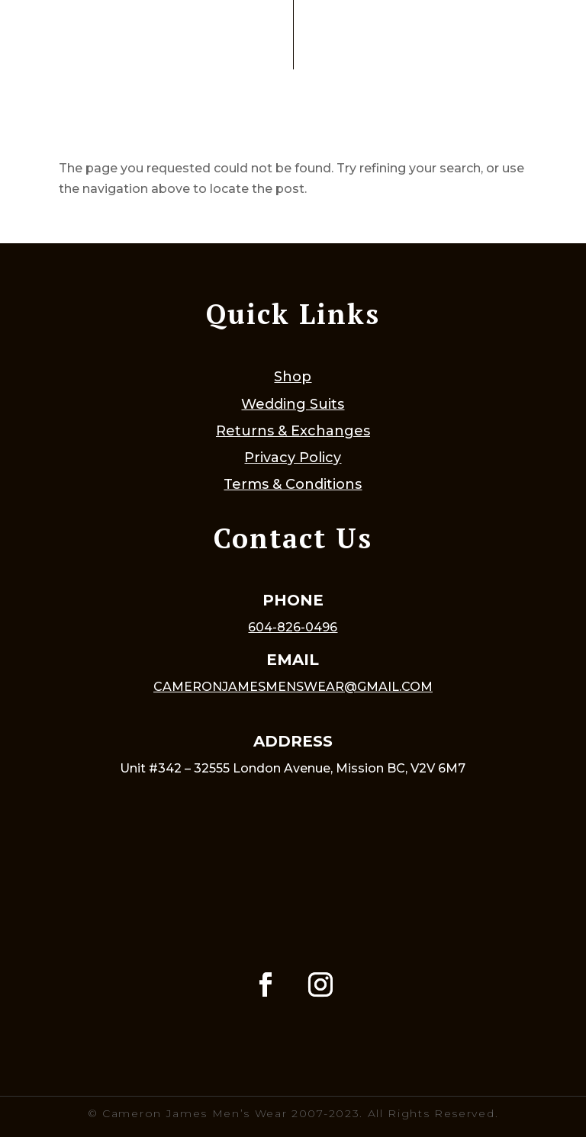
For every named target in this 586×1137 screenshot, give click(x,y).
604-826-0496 (292, 627)
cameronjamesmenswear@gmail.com (293, 686)
